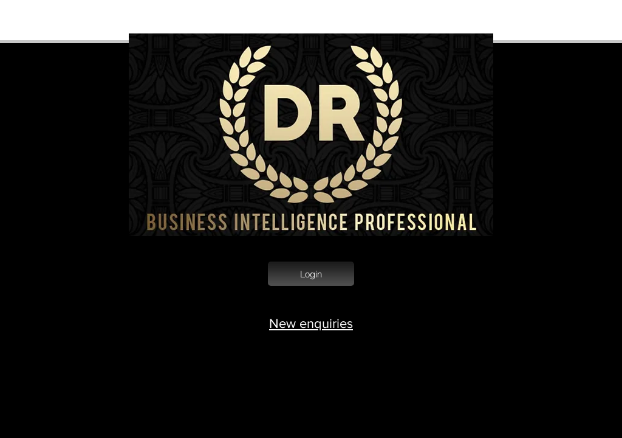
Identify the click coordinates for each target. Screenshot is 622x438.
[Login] (311, 274)
